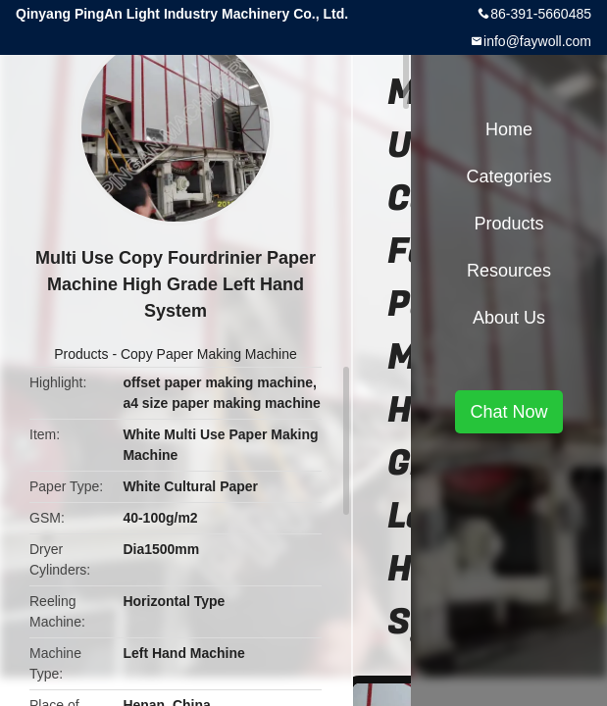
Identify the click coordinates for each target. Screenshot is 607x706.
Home (508, 129)
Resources (509, 270)
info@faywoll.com (537, 41)
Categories (508, 176)
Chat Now (508, 412)
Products (81, 354)
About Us (509, 318)
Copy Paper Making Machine (209, 354)
